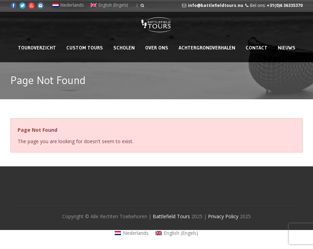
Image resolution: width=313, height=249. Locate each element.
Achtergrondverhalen (207, 48)
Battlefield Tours (171, 216)
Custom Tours (84, 48)
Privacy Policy (224, 216)
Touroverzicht (37, 48)
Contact (256, 48)
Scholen (124, 48)
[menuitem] (68, 5)
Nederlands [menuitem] (72, 5)
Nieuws (286, 48)
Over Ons (156, 48)
